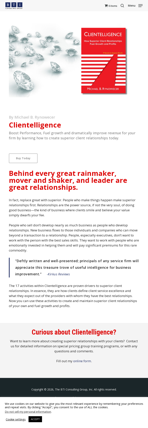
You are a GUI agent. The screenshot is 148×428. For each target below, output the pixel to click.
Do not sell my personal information (28, 411)
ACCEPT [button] (35, 419)
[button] (135, 5)
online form (82, 361)
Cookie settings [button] (16, 419)
